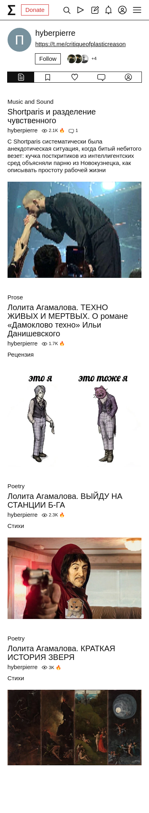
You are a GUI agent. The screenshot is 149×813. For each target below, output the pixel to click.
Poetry (16, 486)
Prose (15, 297)
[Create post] (94, 10)
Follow (47, 58)
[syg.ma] (11, 10)
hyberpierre (23, 130)
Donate (35, 9)
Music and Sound (31, 101)
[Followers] (81, 59)
